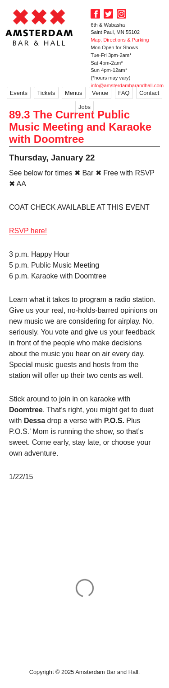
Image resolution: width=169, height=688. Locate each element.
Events (18, 93)
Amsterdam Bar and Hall (39, 27)
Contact (149, 93)
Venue (100, 93)
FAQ (124, 93)
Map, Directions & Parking (120, 39)
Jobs (84, 107)
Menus (73, 93)
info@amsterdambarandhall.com (127, 85)
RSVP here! (28, 231)
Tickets (46, 93)
